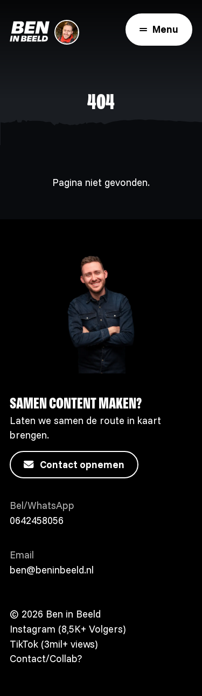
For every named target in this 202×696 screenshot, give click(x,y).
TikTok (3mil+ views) (53, 644)
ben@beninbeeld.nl (52, 570)
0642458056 (37, 520)
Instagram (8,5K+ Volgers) (68, 629)
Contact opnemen (74, 464)
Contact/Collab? (46, 658)
